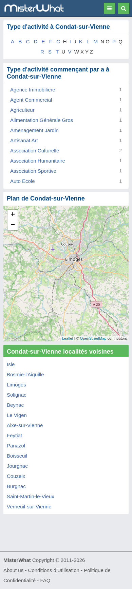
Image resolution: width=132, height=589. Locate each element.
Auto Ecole (22, 181)
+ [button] (13, 215)
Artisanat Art (24, 140)
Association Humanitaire (37, 161)
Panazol (16, 445)
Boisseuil (17, 456)
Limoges (16, 384)
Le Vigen (17, 415)
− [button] (13, 225)
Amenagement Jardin (34, 130)
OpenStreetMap (93, 338)
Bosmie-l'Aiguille (25, 374)
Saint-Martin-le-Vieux (30, 496)
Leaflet (67, 338)
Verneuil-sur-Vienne (29, 506)
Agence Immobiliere (32, 89)
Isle (11, 364)
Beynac (15, 405)
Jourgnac (17, 466)
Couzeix (16, 476)
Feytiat (14, 435)
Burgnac (16, 486)
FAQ (45, 580)
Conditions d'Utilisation (53, 570)
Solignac (16, 395)
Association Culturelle (34, 150)
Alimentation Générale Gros (41, 120)
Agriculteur (22, 110)
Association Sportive (33, 171)
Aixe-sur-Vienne (25, 425)
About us (13, 570)
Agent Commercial (31, 100)
